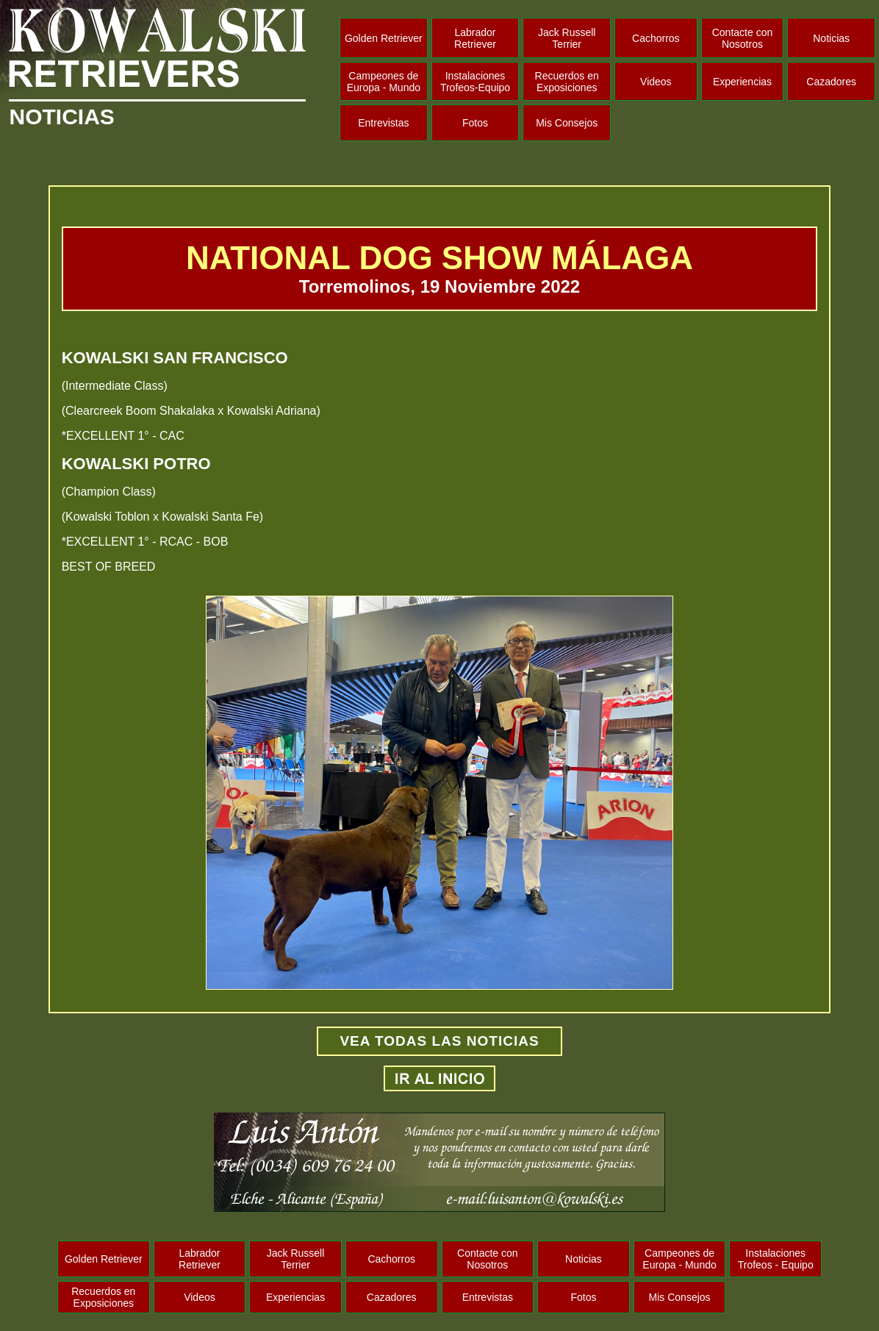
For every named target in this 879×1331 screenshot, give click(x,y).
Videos (656, 82)
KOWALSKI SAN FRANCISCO (175, 358)
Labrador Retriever (475, 38)
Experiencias (742, 82)
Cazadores (831, 82)
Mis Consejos (567, 123)
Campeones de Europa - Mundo (383, 81)
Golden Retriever (384, 38)
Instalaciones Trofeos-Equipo (475, 81)
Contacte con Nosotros (742, 38)
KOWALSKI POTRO (136, 463)
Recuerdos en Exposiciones (567, 81)
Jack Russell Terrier (567, 38)
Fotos (475, 123)
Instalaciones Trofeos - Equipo (776, 1259)
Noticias (831, 38)
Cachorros (656, 38)
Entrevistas (383, 123)
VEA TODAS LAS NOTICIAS (439, 1041)
